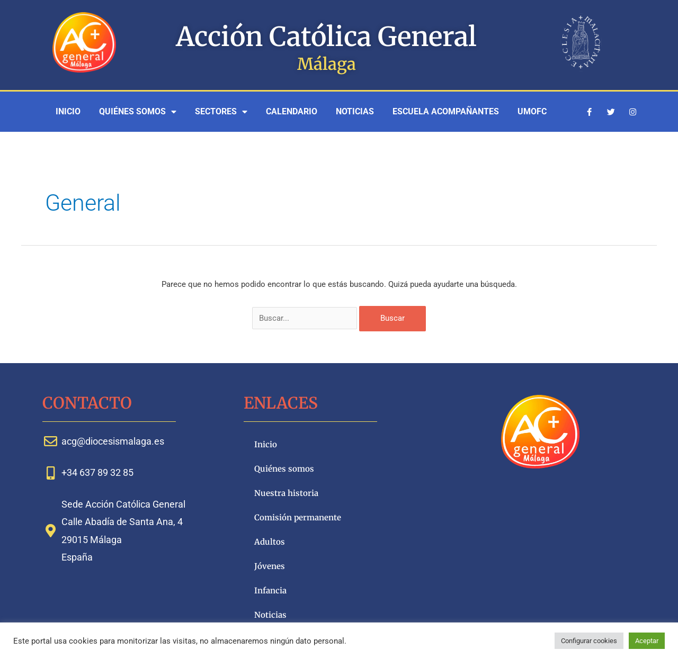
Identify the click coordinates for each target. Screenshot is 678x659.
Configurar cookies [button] (589, 641)
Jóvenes (269, 566)
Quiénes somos (137, 111)
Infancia (270, 590)
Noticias (355, 111)
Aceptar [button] (646, 641)
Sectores (221, 111)
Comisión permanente (297, 517)
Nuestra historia (286, 493)
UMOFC (532, 111)
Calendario (291, 111)
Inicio (68, 111)
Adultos (269, 542)
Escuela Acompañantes (445, 111)
